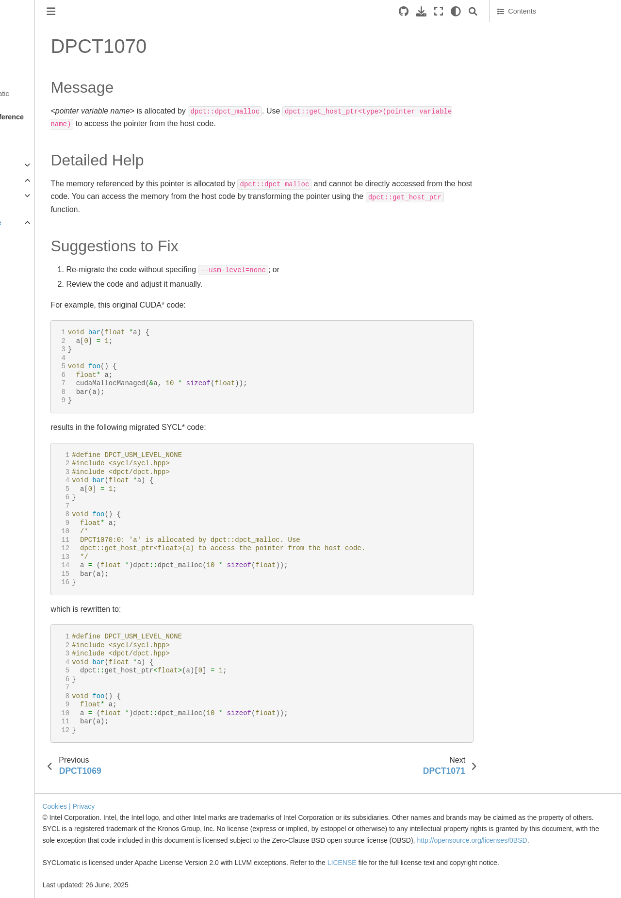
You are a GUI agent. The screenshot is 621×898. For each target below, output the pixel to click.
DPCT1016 (40, 485)
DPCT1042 (40, 885)
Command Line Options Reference (52, 201)
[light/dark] (456, 11)
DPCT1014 (40, 453)
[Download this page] (421, 11)
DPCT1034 (40, 762)
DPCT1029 (40, 685)
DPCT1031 (40, 715)
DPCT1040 (40, 854)
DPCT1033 (40, 747)
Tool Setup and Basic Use (48, 149)
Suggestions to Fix (526, 57)
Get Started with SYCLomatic (53, 94)
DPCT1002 (40, 269)
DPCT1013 (40, 438)
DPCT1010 (40, 392)
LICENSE (431, 862)
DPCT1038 (40, 824)
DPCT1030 (40, 700)
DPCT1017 (40, 500)
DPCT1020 (40, 546)
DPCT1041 (40, 870)
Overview (22, 134)
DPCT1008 (40, 361)
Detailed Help (518, 43)
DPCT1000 (40, 238)
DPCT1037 (40, 808)
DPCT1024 (40, 608)
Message (511, 29)
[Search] (473, 11)
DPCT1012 (40, 423)
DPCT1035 (40, 777)
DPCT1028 (40, 669)
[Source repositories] (403, 11)
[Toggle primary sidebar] (140, 11)
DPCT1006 (40, 330)
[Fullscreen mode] (438, 11)
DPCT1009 (40, 377)
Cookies (143, 795)
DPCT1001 (40, 253)
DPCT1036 (40, 793)
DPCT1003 (40, 284)
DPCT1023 (40, 592)
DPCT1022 (40, 577)
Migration (22, 165)
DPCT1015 (40, 469)
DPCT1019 (40, 531)
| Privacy (170, 795)
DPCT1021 (40, 562)
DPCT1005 (40, 315)
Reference (25, 180)
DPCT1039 (40, 839)
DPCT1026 (40, 639)
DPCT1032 (40, 731)
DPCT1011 (40, 407)
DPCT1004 (40, 300)
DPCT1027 (40, 654)
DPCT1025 (40, 623)
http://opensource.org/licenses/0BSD (276, 840)
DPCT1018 (40, 515)
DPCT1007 (40, 346)
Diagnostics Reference (53, 223)
